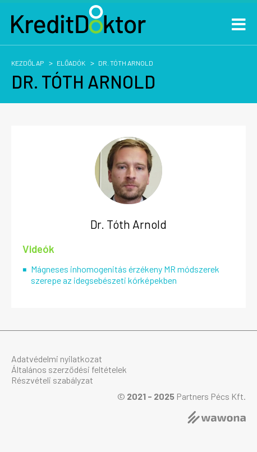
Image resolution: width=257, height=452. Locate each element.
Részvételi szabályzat (52, 380)
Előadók (71, 63)
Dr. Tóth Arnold (125, 63)
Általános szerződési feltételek (69, 369)
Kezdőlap (27, 63)
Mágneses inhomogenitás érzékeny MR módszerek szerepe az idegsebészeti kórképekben (125, 274)
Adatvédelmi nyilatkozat (56, 358)
